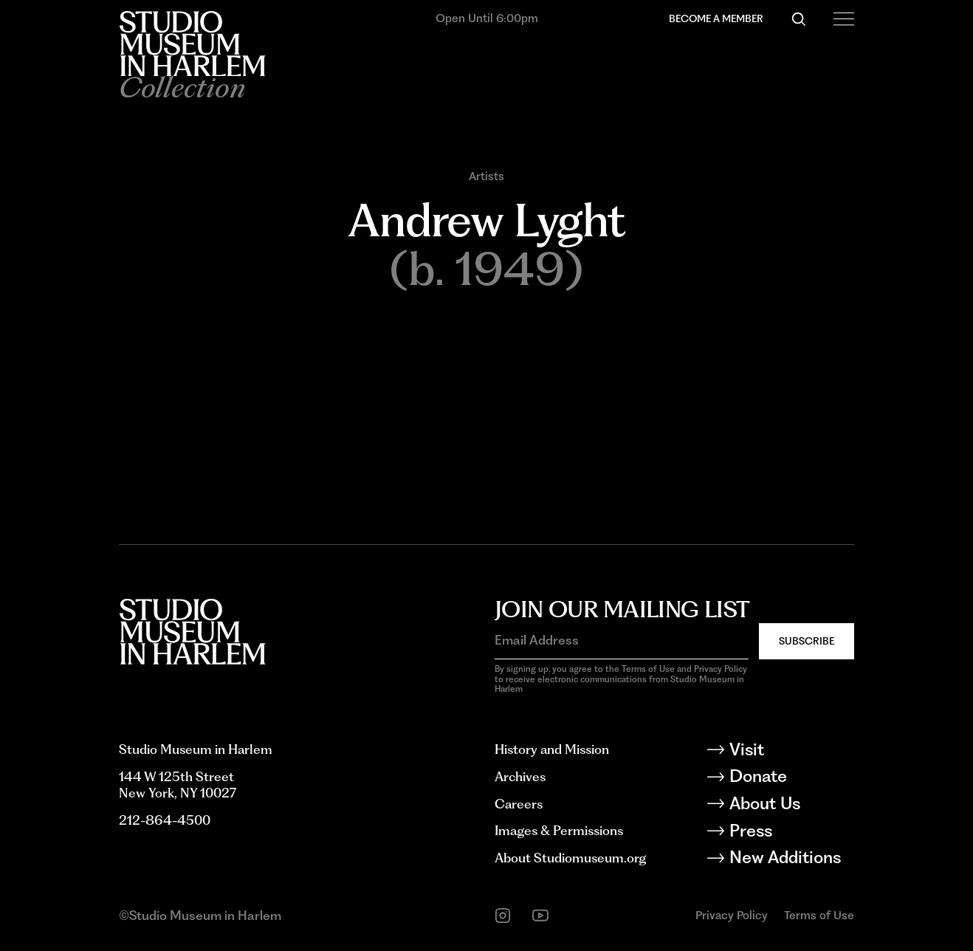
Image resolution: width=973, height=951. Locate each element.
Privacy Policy (731, 915)
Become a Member (716, 18)
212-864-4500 (164, 820)
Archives (520, 776)
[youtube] (540, 915)
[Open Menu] (843, 19)
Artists (486, 176)
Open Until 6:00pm (487, 18)
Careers (519, 803)
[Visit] (790, 752)
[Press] (790, 833)
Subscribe (806, 641)
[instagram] (503, 915)
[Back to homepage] (192, 44)
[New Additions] (790, 860)
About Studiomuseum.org (570, 857)
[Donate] (790, 778)
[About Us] (790, 806)
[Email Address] (622, 639)
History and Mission (552, 749)
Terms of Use (819, 915)
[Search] (799, 19)
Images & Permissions (559, 830)
